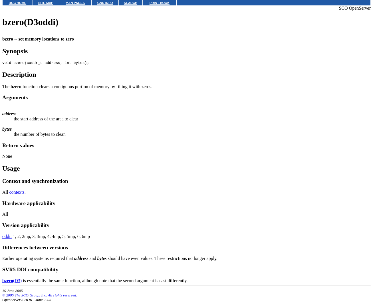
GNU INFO (105, 3)
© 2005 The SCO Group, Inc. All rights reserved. (39, 296)
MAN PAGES (75, 3)
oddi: (7, 237)
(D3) (12, 281)
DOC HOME (18, 3)
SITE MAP (45, 3)
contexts (16, 193)
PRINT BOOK (160, 3)
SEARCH (130, 3)
